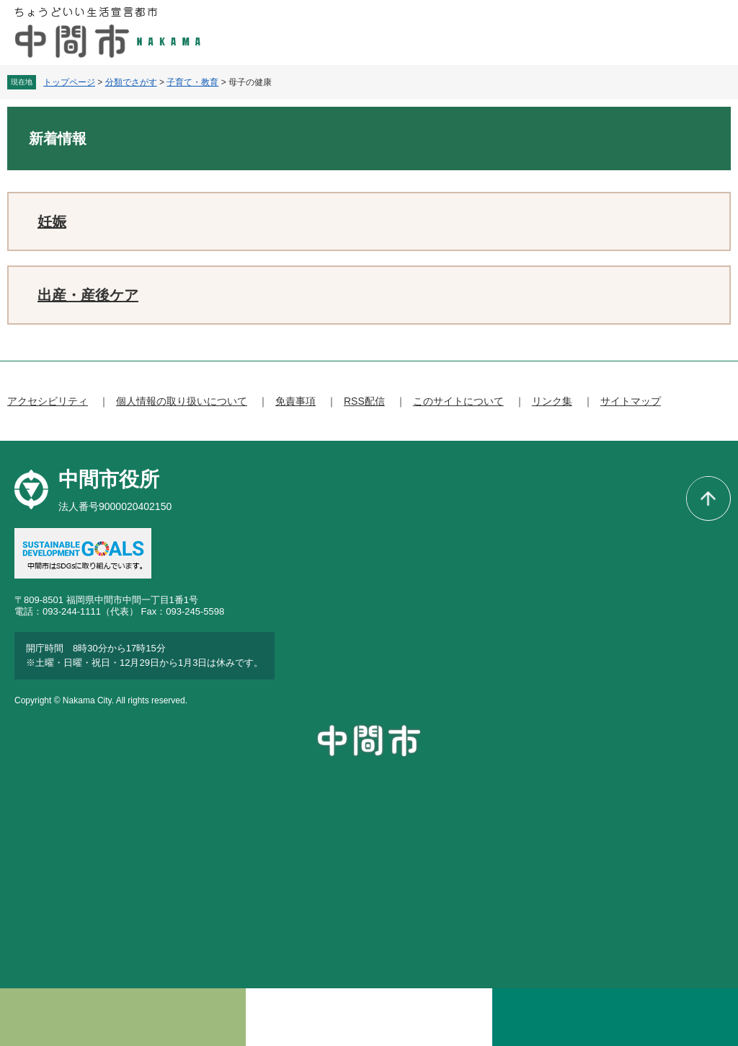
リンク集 (552, 401)
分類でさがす (131, 82)
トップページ (69, 82)
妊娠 (51, 221)
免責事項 (295, 401)
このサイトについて (458, 401)
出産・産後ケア (87, 295)
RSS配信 (364, 401)
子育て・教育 (192, 82)
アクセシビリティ (47, 401)
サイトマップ (630, 401)
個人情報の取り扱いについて (181, 401)
